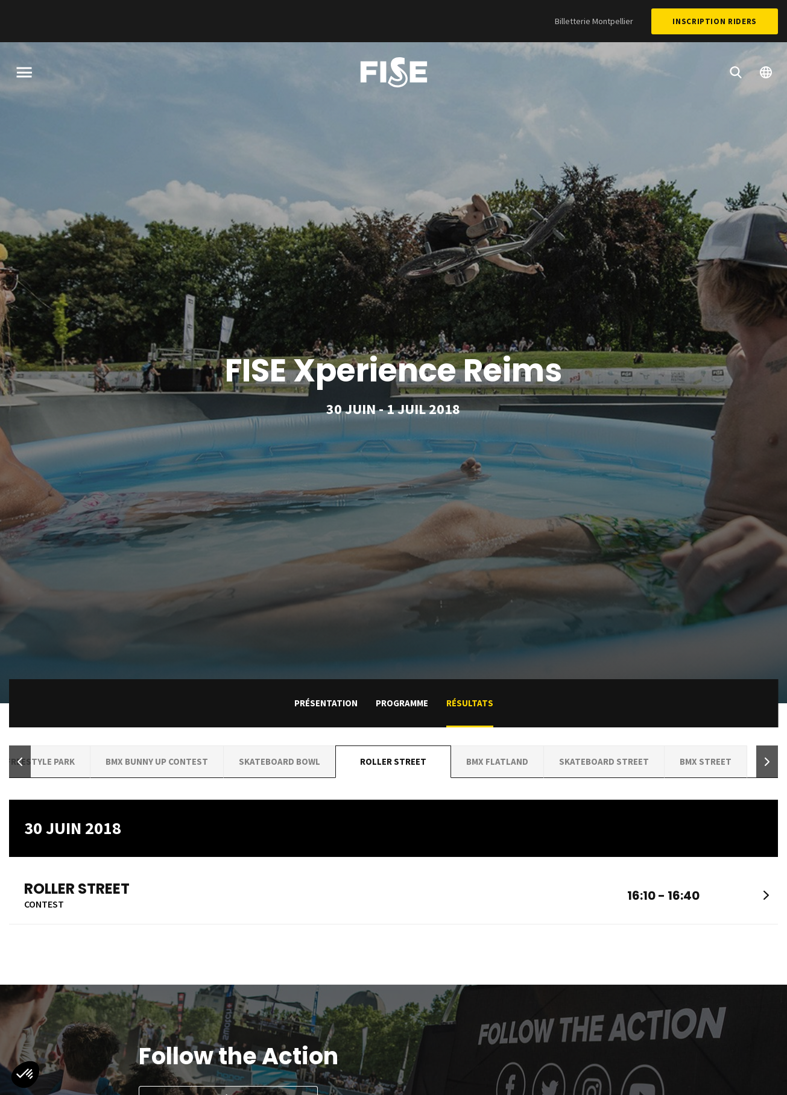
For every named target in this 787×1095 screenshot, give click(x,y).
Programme (402, 703)
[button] (20, 762)
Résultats (469, 703)
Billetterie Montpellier (594, 21)
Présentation (326, 703)
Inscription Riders (714, 21)
